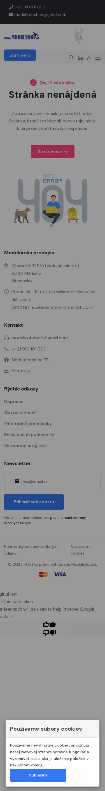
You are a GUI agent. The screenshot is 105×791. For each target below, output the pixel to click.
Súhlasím (38, 775)
